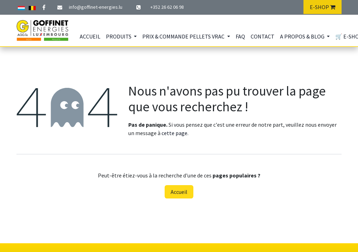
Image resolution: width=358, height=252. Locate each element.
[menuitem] (90, 36)
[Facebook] (43, 7)
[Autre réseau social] (21, 7)
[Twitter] (32, 7)
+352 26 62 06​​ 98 (167, 7)
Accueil (179, 191)
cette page (174, 133)
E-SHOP (322, 7)
